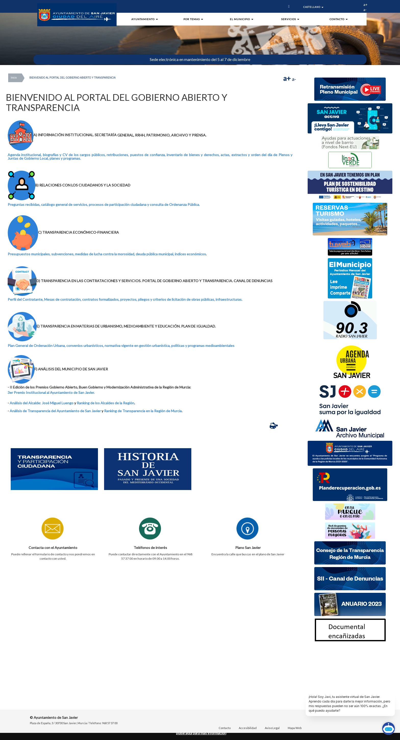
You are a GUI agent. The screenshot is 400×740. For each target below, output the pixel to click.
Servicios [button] (290, 19)
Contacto (225, 728)
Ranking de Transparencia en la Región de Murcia (143, 411)
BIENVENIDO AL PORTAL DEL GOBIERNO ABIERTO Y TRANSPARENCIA (73, 77)
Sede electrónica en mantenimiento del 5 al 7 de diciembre (200, 59)
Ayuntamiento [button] (144, 19)
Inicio (14, 77)
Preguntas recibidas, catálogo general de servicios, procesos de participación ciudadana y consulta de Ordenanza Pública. (104, 204)
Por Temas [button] (193, 19)
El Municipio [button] (241, 19)
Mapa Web (295, 728)
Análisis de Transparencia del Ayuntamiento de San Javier (55, 411)
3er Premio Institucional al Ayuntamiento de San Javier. (51, 392)
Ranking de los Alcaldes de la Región (105, 403)
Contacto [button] (339, 19)
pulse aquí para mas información (201, 733)
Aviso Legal (272, 728)
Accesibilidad (248, 728)
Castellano (313, 7)
